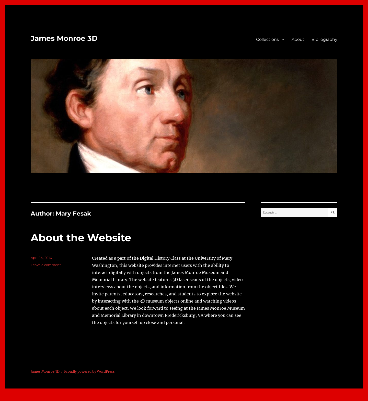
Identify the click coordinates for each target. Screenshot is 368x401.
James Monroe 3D (64, 38)
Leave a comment (46, 265)
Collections (267, 39)
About (298, 39)
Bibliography (324, 39)
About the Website (81, 237)
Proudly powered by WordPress (89, 371)
